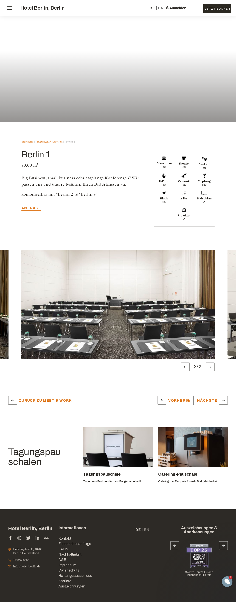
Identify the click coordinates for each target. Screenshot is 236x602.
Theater (184, 163)
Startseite (27, 141)
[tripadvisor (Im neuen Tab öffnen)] (46, 538)
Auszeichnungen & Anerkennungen (199, 530)
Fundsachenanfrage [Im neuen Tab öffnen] (74, 544)
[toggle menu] (9, 8)
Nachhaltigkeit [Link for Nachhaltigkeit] (70, 554)
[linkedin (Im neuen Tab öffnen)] (37, 538)
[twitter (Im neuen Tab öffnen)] (28, 538)
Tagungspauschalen (34, 457)
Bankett (204, 164)
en (161, 8)
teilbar (184, 198)
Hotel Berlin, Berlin (42, 8)
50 (204, 167)
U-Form (164, 181)
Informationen (72, 528)
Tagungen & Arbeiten (49, 141)
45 (184, 184)
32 (164, 184)
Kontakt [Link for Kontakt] (64, 538)
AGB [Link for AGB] (62, 560)
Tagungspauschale (102, 474)
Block (164, 198)
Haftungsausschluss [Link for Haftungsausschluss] (75, 576)
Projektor (184, 215)
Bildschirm (204, 198)
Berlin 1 (70, 141)
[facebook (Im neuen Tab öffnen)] (10, 538)
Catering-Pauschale (177, 474)
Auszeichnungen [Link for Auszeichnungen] (71, 586)
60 (164, 166)
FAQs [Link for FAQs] (63, 549)
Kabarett (184, 181)
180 (204, 184)
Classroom (164, 163)
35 (164, 202)
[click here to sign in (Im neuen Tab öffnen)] (175, 8)
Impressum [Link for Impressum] (67, 565)
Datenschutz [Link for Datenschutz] (68, 570)
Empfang (204, 181)
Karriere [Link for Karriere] (64, 581)
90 (184, 167)
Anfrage (31, 208)
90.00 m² (29, 165)
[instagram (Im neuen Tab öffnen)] (19, 538)
